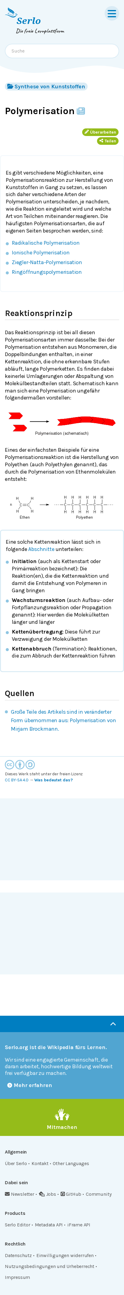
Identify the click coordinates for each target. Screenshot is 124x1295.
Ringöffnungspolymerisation (47, 272)
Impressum (17, 1277)
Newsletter (19, 1194)
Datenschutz (18, 1255)
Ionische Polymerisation (41, 252)
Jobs (47, 1194)
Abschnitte (41, 549)
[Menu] (112, 13)
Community (98, 1194)
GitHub (71, 1194)
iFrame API (78, 1225)
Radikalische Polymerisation (46, 243)
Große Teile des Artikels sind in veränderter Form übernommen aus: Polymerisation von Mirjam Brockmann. (63, 720)
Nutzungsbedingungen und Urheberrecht (49, 1266)
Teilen (107, 141)
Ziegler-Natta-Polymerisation (47, 262)
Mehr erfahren (29, 1085)
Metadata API (49, 1225)
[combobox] (62, 51)
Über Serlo (16, 1163)
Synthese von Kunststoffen (46, 86)
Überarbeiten (100, 132)
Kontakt (40, 1163)
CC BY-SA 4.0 (16, 780)
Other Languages (71, 1163)
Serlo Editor (17, 1225)
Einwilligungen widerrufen (65, 1255)
